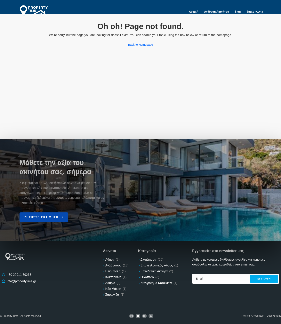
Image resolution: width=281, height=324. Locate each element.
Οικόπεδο (147, 277)
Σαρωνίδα (112, 294)
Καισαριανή (113, 277)
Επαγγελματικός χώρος (156, 265)
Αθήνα (109, 259)
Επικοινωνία (255, 11)
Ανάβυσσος (113, 265)
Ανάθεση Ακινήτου (216, 11)
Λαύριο (110, 282)
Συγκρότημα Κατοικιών (156, 282)
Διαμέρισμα (148, 259)
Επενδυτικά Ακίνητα (154, 271)
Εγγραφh (264, 278)
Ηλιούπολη (112, 271)
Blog (238, 11)
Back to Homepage (140, 44)
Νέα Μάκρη (113, 288)
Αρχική (193, 11)
